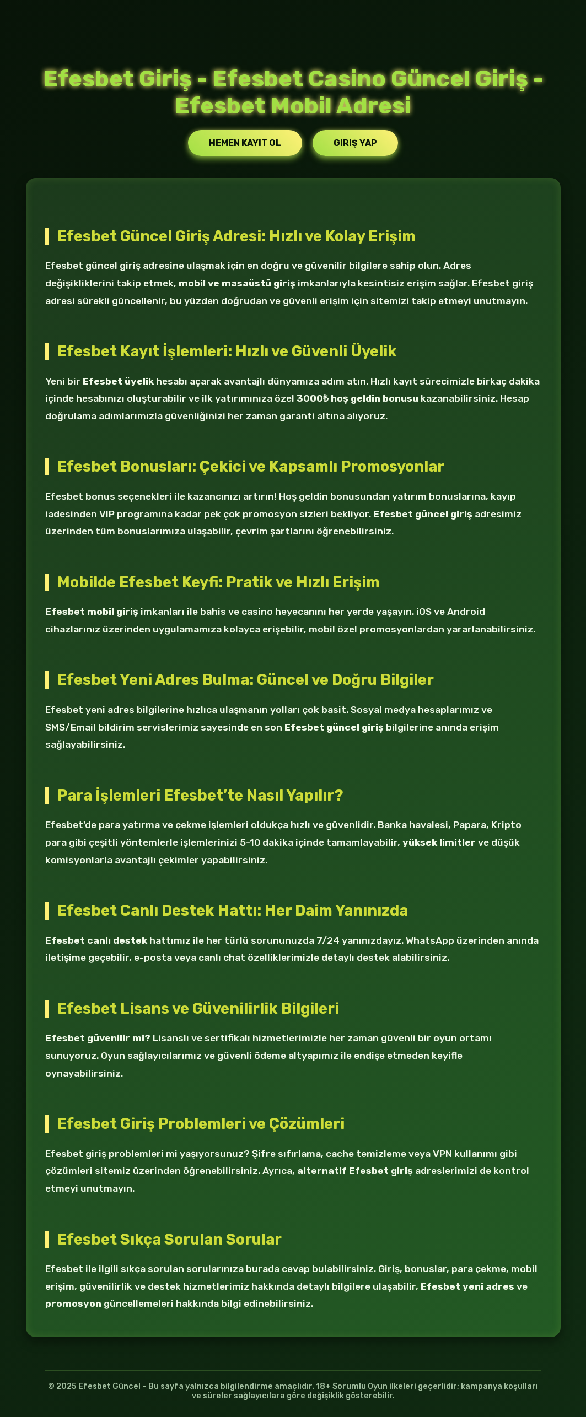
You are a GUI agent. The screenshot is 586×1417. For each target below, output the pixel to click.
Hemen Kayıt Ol (245, 143)
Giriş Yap (355, 143)
